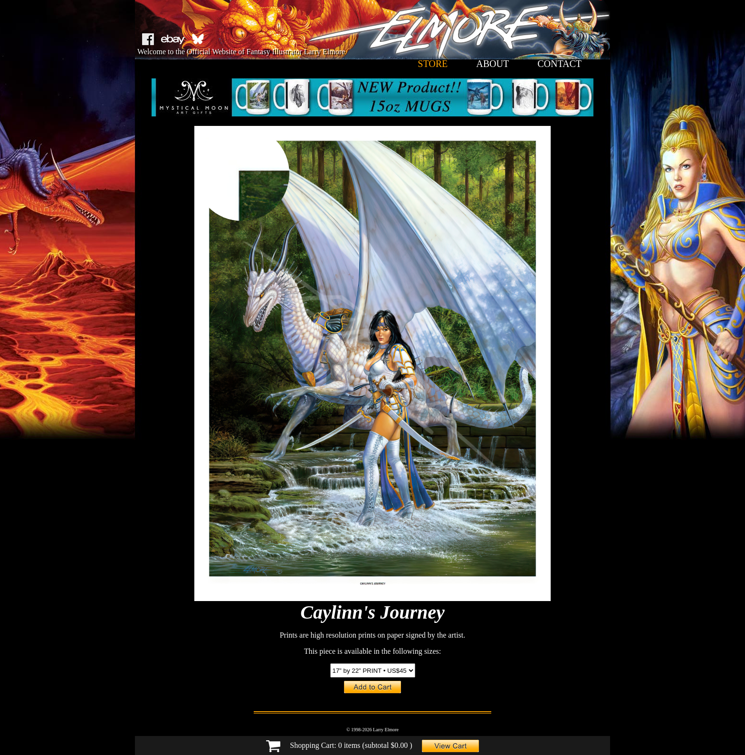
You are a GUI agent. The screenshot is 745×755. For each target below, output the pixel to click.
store (433, 63)
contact (559, 63)
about (492, 63)
